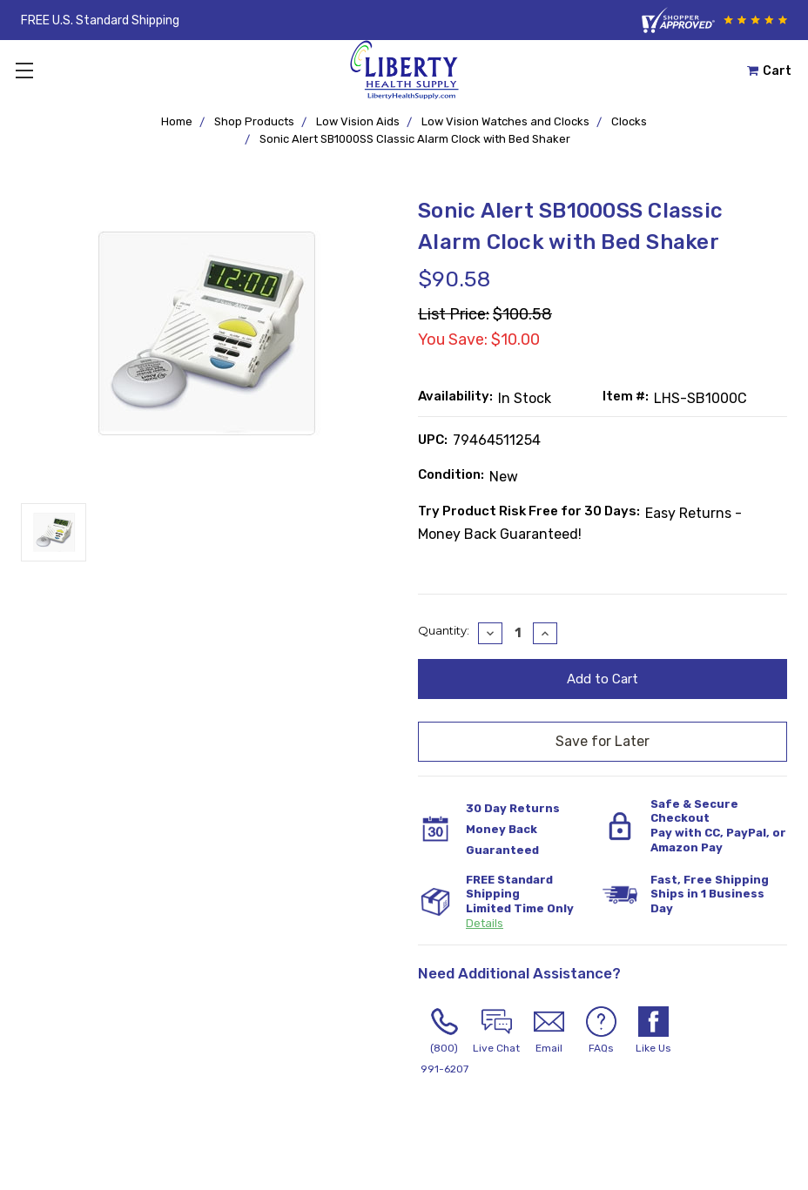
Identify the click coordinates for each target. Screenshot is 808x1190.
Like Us (653, 1030)
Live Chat (496, 1030)
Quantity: (443, 630)
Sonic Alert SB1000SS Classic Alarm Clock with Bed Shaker (414, 138)
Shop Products (254, 121)
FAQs (601, 1030)
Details (484, 923)
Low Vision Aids (358, 121)
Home (176, 121)
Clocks (629, 121)
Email (548, 1030)
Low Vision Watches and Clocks (505, 121)
